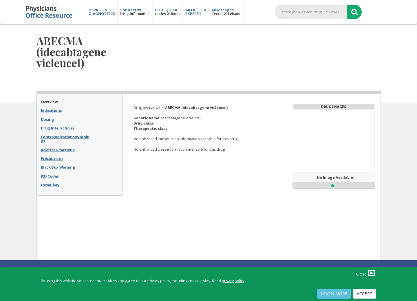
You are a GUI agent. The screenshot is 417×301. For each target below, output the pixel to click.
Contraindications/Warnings (65, 138)
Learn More (334, 293)
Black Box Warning (58, 167)
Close (365, 273)
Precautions (52, 158)
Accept (364, 293)
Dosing (47, 119)
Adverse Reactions (58, 149)
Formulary (50, 184)
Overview (49, 101)
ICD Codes (50, 176)
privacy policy (233, 280)
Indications (51, 110)
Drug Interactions (57, 127)
